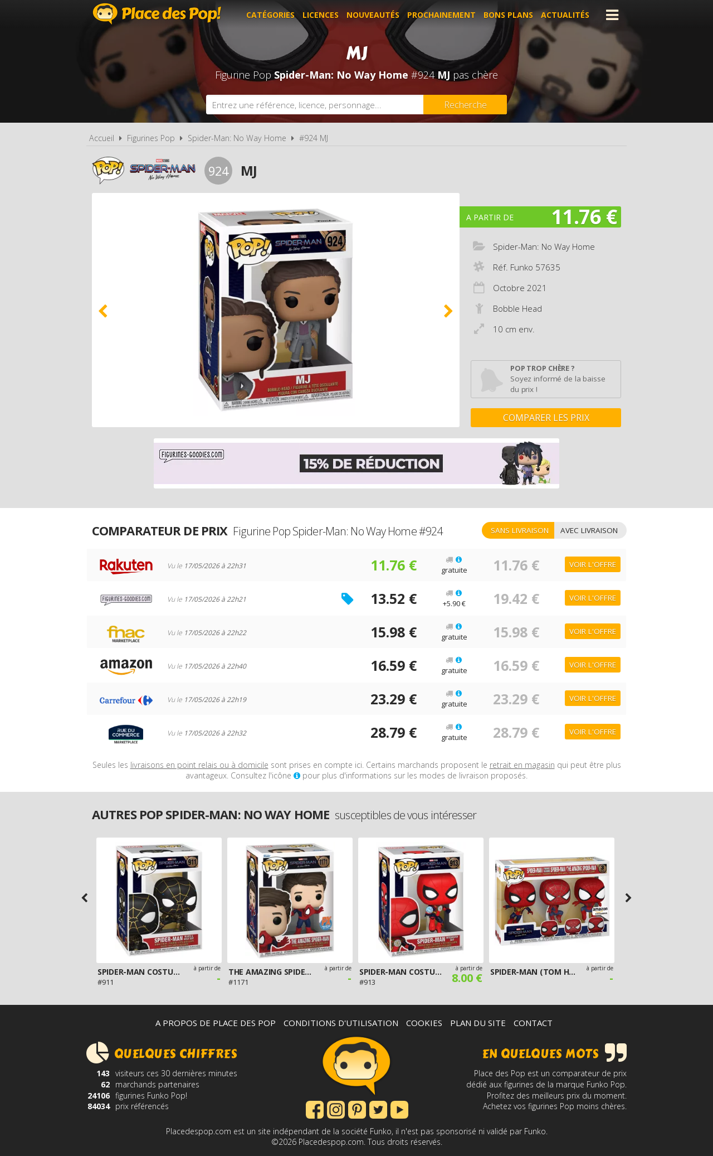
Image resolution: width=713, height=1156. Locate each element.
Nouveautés (372, 14)
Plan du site (478, 1022)
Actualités (565, 14)
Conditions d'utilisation (341, 1022)
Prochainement (441, 14)
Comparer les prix (546, 418)
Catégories (270, 14)
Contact (533, 1022)
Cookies (424, 1022)
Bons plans (508, 14)
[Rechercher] (465, 104)
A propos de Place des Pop (215, 1022)
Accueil (101, 138)
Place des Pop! (157, 13)
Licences (320, 14)
